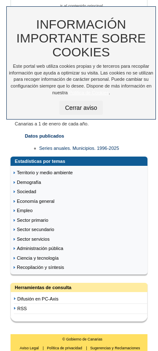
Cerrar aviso (81, 107)
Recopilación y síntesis (40, 267)
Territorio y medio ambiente (45, 172)
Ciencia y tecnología (38, 258)
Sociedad (26, 191)
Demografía (29, 182)
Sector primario (32, 220)
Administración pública (40, 248)
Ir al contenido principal (81, 5)
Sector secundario (35, 229)
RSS (22, 308)
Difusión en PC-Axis (38, 298)
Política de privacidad (65, 348)
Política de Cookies (89, 92)
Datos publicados (44, 135)
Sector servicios (33, 239)
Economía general (35, 201)
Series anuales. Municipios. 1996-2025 (79, 148)
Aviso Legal (30, 348)
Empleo (24, 210)
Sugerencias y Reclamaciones (115, 348)
